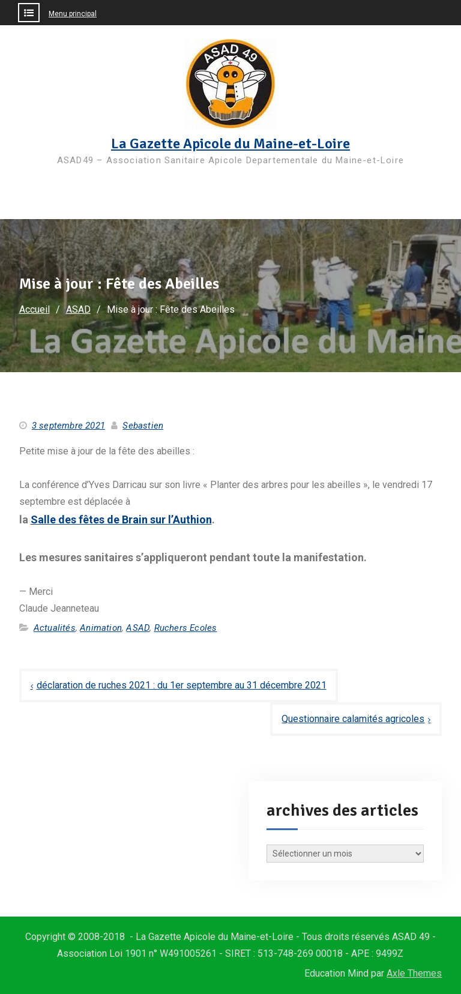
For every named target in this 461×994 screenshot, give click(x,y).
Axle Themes (414, 973)
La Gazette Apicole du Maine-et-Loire (230, 143)
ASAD (137, 627)
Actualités (55, 627)
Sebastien (142, 425)
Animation (101, 627)
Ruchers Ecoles (185, 627)
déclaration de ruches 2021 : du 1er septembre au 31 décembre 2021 (182, 685)
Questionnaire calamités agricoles (353, 718)
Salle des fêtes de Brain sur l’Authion (121, 519)
